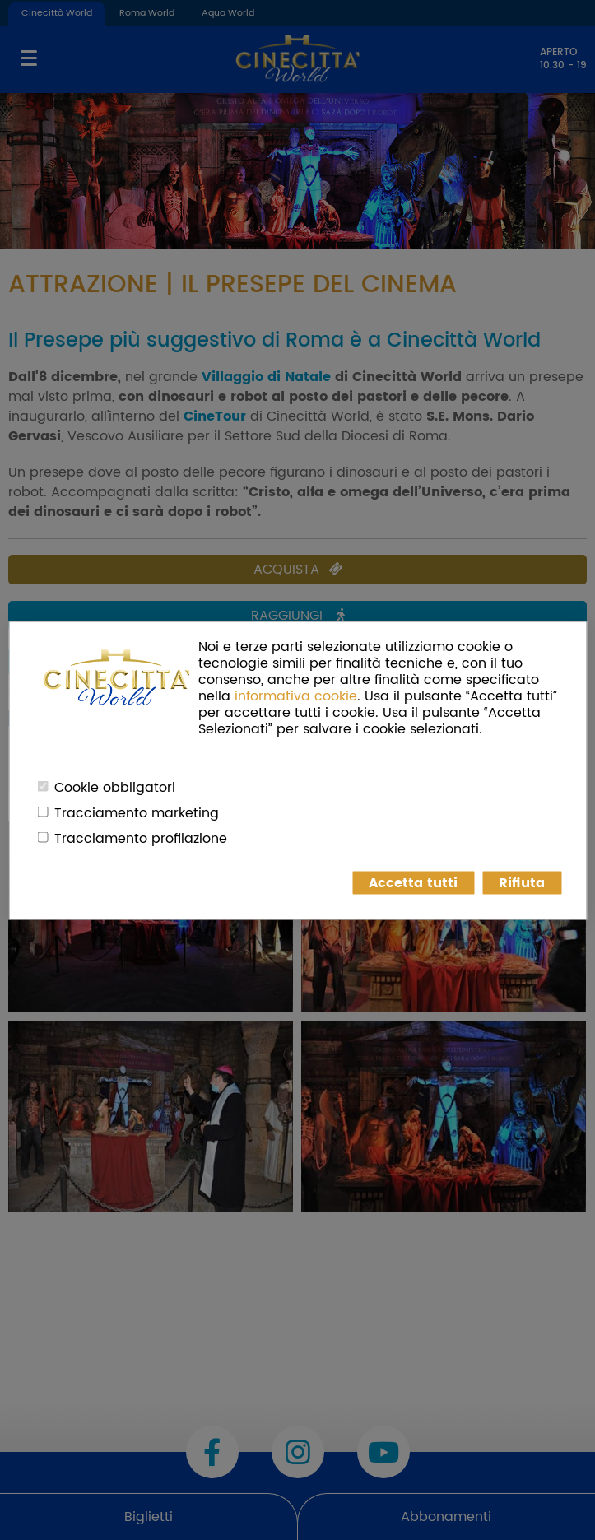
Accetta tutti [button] (413, 882)
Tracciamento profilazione (140, 838)
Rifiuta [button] (522, 882)
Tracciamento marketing (136, 812)
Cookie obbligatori (114, 787)
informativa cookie (296, 695)
